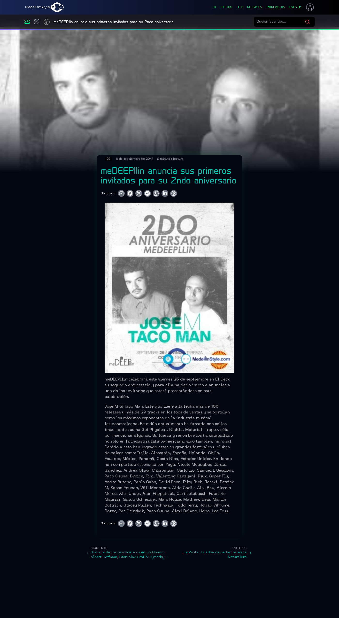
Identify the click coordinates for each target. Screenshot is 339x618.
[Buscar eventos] (281, 21)
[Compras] (37, 22)
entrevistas (275, 7)
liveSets (295, 7)
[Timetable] (47, 22)
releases (254, 7)
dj (214, 7)
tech (239, 7)
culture (226, 7)
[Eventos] (27, 22)
